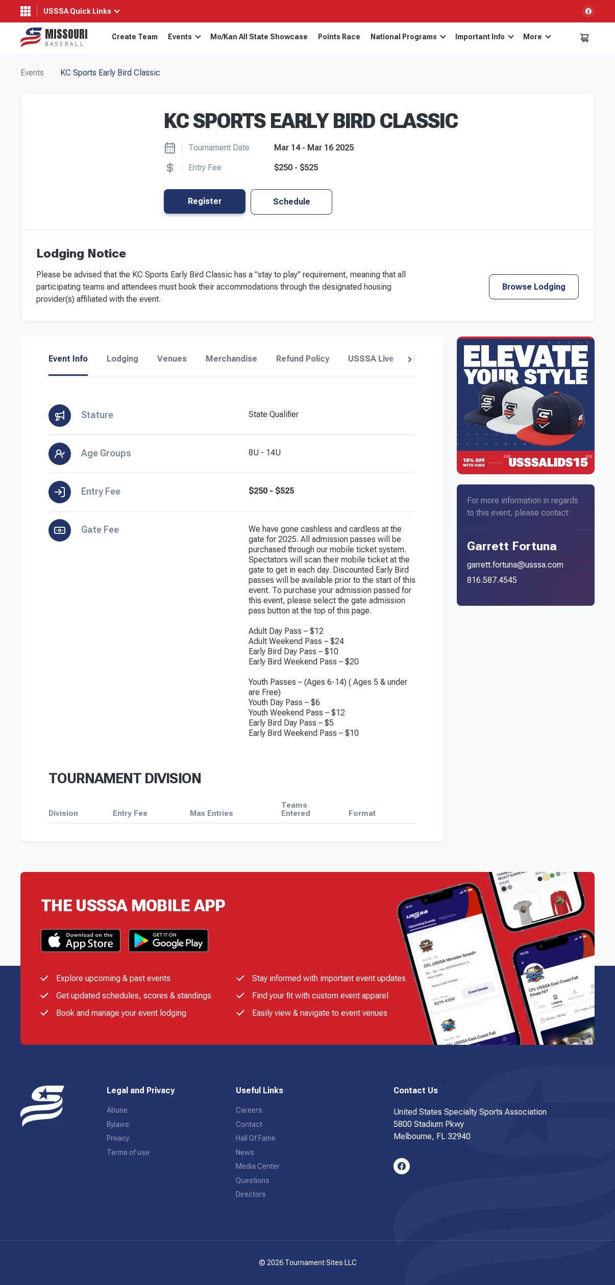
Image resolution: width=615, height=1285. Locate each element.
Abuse (117, 1110)
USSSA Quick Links (77, 11)
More (537, 37)
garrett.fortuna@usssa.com (515, 565)
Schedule (291, 202)
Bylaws (118, 1124)
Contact (249, 1124)
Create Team (135, 37)
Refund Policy (302, 359)
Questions (252, 1180)
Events (184, 37)
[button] (409, 359)
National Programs (408, 37)
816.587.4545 (492, 580)
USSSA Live (371, 359)
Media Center (258, 1166)
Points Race (339, 37)
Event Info (68, 359)
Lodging (122, 359)
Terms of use (128, 1152)
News (245, 1152)
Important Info (484, 37)
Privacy (118, 1138)
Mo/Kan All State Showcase (259, 37)
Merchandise (231, 359)
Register (205, 201)
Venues (172, 359)
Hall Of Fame (256, 1138)
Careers (249, 1110)
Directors (251, 1194)
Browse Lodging (533, 287)
